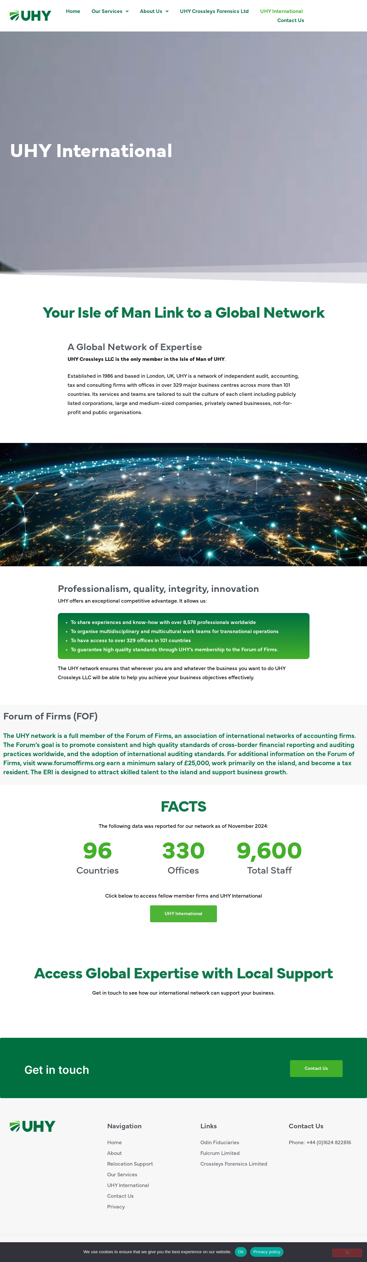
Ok (241, 1251)
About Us (154, 11)
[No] (347, 1253)
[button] (110, 11)
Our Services (110, 11)
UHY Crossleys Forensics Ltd (214, 11)
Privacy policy (266, 1251)
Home (73, 11)
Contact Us (290, 20)
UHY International (281, 11)
